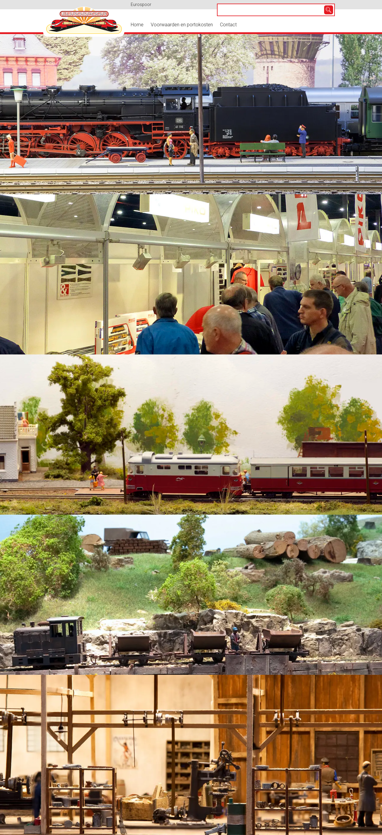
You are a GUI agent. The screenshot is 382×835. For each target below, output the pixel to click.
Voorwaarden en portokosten (182, 24)
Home (137, 24)
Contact (228, 24)
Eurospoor (141, 4)
